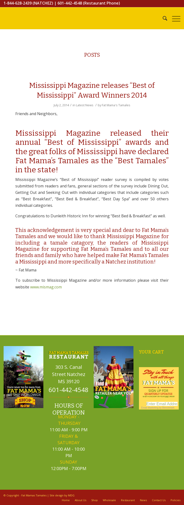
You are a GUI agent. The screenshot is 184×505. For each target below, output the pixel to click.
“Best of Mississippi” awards (96, 142)
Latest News (84, 105)
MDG (71, 495)
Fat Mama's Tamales (116, 105)
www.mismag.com (46, 287)
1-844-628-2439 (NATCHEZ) (28, 3)
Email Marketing (150, 407)
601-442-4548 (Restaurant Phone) (89, 3)
